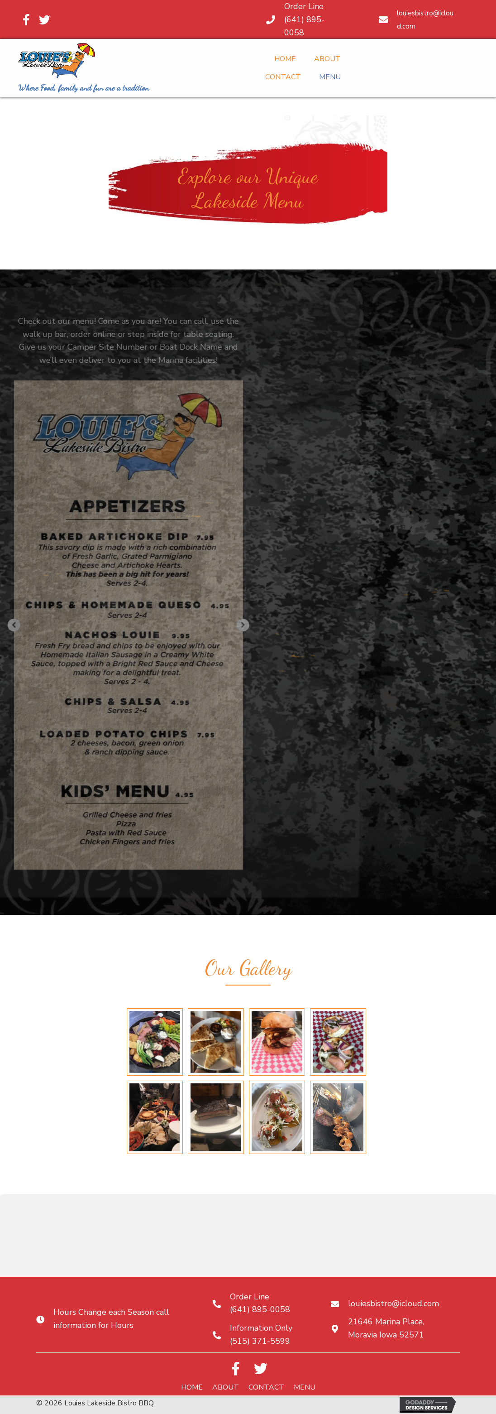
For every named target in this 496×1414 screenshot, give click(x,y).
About (225, 1387)
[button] (136, 625)
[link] (285, 58)
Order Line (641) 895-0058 (304, 19)
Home (192, 1387)
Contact (266, 1387)
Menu (304, 1387)
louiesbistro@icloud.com (393, 1303)
